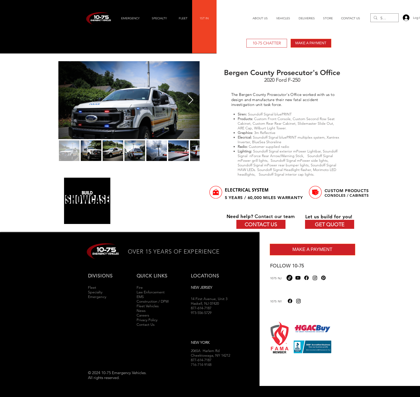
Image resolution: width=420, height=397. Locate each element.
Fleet (92, 287)
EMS (140, 296)
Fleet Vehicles (148, 306)
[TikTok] (289, 278)
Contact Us (146, 324)
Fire (140, 287)
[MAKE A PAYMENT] (311, 43)
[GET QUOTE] (329, 224)
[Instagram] (315, 278)
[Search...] (384, 18)
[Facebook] (306, 278)
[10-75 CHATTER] (266, 43)
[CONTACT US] (260, 224)
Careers (143, 315)
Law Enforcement (151, 292)
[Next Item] (191, 100)
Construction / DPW (153, 301)
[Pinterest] (323, 278)
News (141, 310)
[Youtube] (298, 278)
